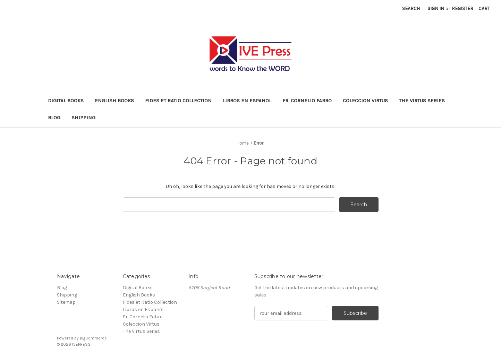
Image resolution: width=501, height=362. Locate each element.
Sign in (435, 8)
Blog (54, 117)
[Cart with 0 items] (484, 8)
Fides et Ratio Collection (178, 100)
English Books (114, 100)
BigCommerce (93, 338)
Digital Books (66, 100)
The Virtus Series (422, 100)
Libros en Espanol (247, 100)
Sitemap (66, 302)
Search (411, 8)
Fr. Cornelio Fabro (307, 100)
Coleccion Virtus (365, 100)
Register (462, 8)
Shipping (83, 117)
